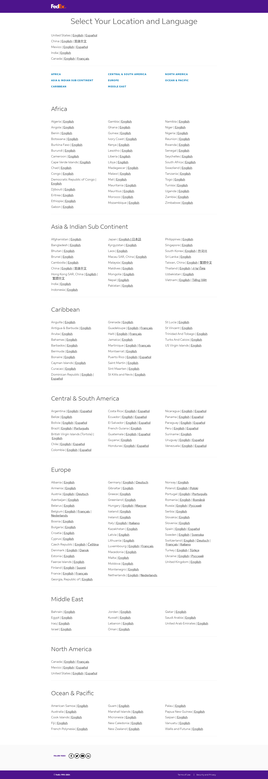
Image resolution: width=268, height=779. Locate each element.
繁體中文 (58, 278)
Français (83, 58)
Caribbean (58, 86)
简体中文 (80, 41)
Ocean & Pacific (177, 80)
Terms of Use (184, 775)
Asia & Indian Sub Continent (72, 80)
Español (91, 35)
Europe (113, 80)
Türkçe (194, 550)
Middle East (117, 86)
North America (176, 74)
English (78, 35)
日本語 (136, 239)
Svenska (198, 534)
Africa (56, 74)
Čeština (93, 544)
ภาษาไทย (198, 268)
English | (125, 239)
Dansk (84, 550)
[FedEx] (63, 6)
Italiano (134, 523)
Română (199, 500)
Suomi (81, 567)
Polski (194, 488)
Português (81, 428)
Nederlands (59, 515)
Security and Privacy (206, 775)
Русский (195, 505)
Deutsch (82, 494)
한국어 (202, 251)
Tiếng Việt (199, 280)
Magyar (140, 505)
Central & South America (127, 74)
